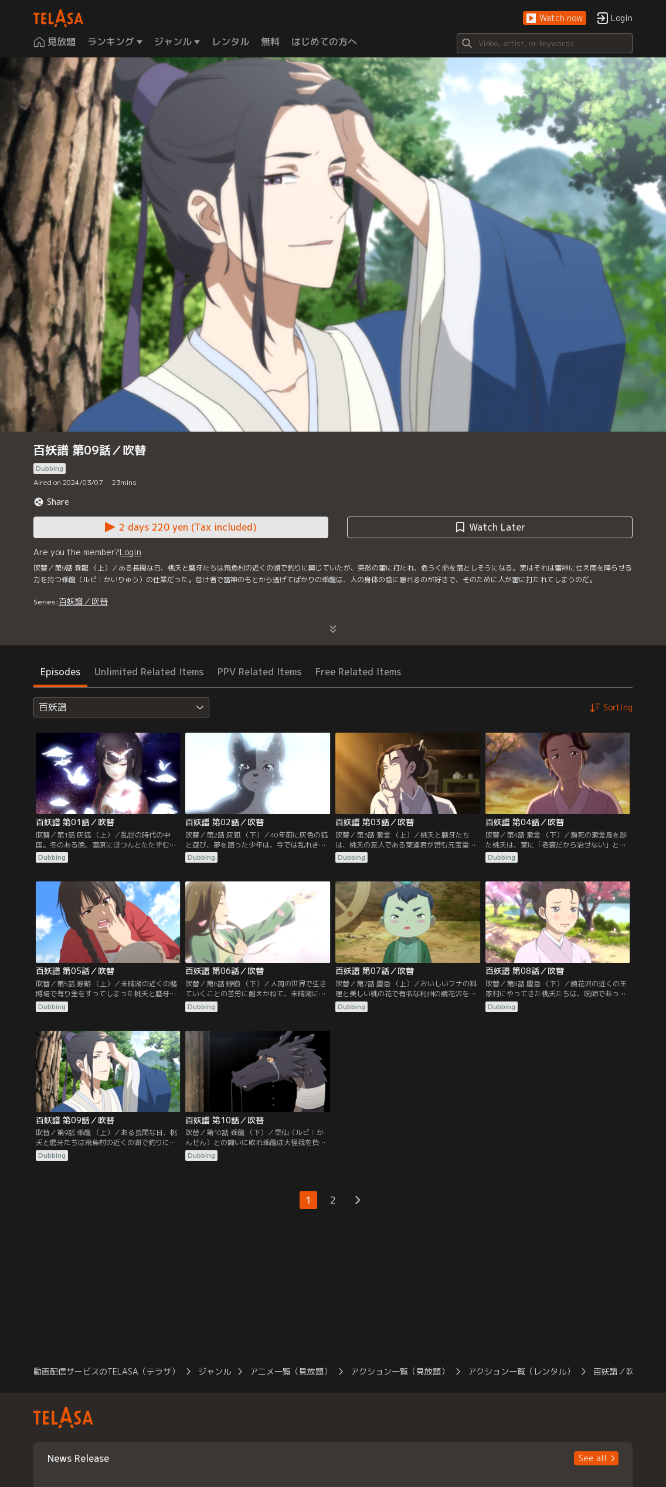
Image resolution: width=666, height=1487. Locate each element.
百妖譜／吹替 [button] (618, 1371)
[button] (554, 18)
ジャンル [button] (214, 1371)
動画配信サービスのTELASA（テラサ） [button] (106, 1371)
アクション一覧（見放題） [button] (400, 1371)
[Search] (545, 43)
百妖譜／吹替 (83, 601)
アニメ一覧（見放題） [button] (291, 1371)
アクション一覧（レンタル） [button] (521, 1371)
